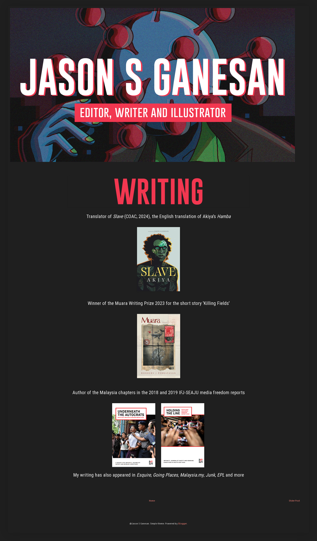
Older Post (294, 500)
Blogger (182, 523)
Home (152, 500)
